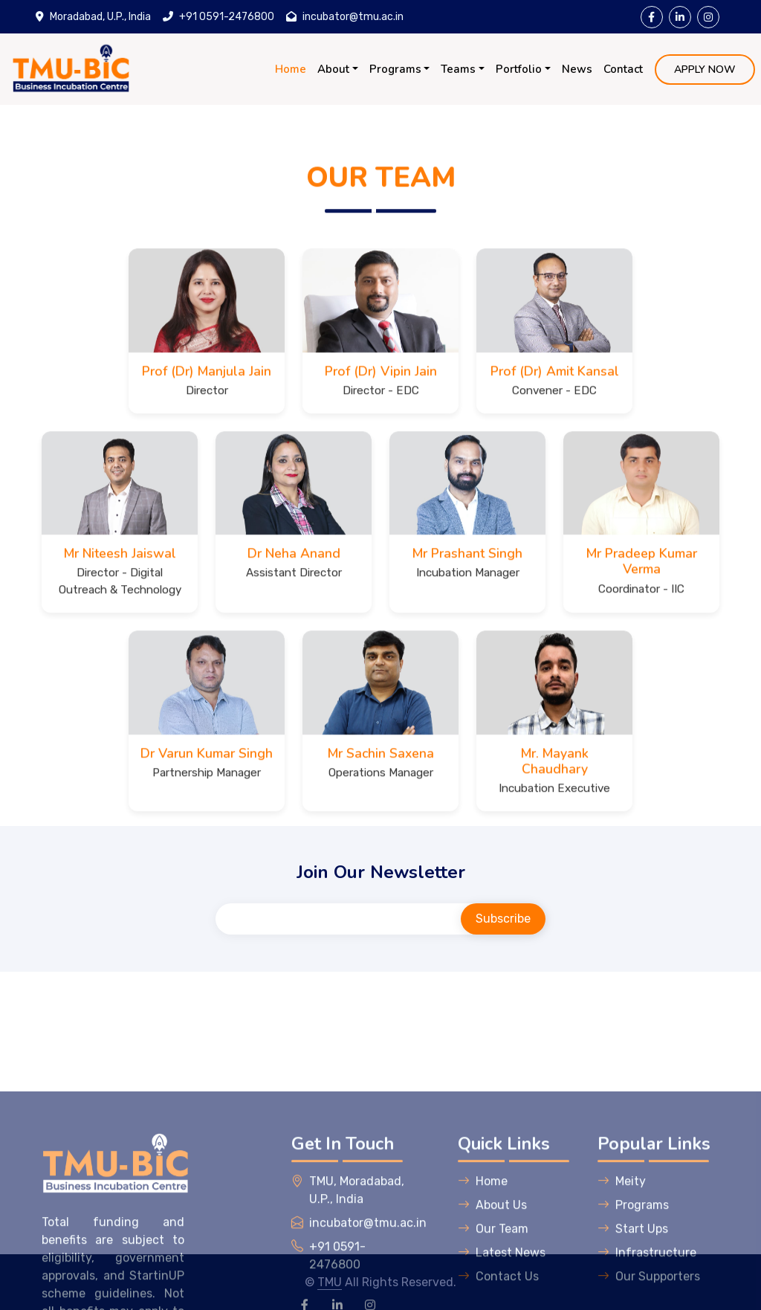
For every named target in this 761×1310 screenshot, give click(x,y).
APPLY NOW (705, 69)
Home (290, 69)
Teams (458, 69)
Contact (623, 69)
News (577, 69)
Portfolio (519, 69)
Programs (395, 69)
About (333, 69)
